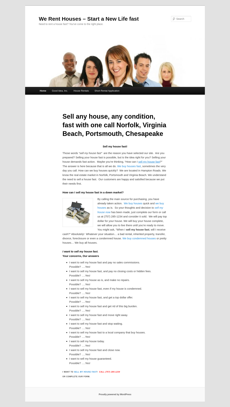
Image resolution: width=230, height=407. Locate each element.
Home (43, 90)
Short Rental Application (107, 90)
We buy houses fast (129, 166)
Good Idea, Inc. (60, 90)
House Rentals (81, 90)
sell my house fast (85, 372)
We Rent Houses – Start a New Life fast (89, 19)
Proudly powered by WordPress (115, 394)
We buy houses (133, 203)
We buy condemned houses (139, 238)
